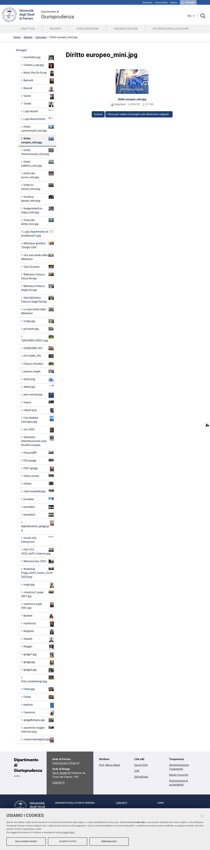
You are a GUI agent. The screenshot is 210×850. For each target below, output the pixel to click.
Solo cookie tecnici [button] (26, 841)
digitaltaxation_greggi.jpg (37, 526)
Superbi (38, 639)
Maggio (38, 647)
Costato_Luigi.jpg (38, 65)
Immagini (41, 37)
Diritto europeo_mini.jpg (132, 99)
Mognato (38, 631)
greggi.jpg (38, 662)
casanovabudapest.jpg (38, 740)
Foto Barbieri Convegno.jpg (37, 419)
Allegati (28, 37)
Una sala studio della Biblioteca (37, 257)
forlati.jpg (38, 689)
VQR (136, 771)
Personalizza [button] (109, 841)
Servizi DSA (141, 765)
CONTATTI (58, 782)
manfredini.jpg (38, 57)
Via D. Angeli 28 (61, 772)
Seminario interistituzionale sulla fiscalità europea (37, 441)
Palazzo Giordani (38, 363)
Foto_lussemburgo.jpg (37, 679)
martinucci (38, 624)
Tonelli (38, 104)
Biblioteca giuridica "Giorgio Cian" (37, 245)
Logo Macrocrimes (38, 119)
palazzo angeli (38, 371)
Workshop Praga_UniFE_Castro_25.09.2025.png (37, 572)
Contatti (121, 803)
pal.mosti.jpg (38, 328)
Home (16, 37)
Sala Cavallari (38, 266)
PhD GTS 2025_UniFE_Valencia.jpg (37, 551)
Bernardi (38, 81)
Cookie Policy (68, 832)
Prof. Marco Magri (109, 765)
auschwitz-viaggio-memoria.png (37, 729)
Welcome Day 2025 (38, 561)
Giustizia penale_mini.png (37, 198)
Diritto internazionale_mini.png (37, 152)
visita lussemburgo (38, 491)
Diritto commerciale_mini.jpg (37, 128)
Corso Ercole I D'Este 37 (66, 763)
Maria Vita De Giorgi (38, 73)
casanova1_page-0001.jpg (37, 594)
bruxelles (38, 499)
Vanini (38, 96)
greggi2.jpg (38, 670)
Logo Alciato (38, 111)
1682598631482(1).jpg (37, 338)
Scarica (98, 114)
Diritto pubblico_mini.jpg (37, 163)
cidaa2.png (38, 410)
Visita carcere (38, 476)
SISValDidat (141, 776)
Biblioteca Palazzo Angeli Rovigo (37, 288)
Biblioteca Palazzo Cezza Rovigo (37, 276)
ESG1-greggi (38, 469)
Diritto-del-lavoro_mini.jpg (37, 175)
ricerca (38, 402)
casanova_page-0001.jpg (37, 605)
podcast (38, 705)
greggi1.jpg (38, 655)
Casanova (38, 713)
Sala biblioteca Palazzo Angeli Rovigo (37, 299)
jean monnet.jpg (38, 395)
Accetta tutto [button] (67, 841)
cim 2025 (38, 430)
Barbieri (38, 616)
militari (38, 483)
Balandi (38, 88)
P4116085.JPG (38, 356)
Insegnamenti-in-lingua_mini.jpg (37, 210)
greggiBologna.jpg (38, 720)
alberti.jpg (38, 386)
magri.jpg (38, 585)
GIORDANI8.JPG (38, 348)
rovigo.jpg (38, 321)
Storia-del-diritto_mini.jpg (37, 222)
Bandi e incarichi (178, 774)
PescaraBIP (38, 452)
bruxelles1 (38, 507)
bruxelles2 (38, 515)
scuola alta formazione (37, 539)
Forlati (38, 697)
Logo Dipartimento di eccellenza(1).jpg (37, 233)
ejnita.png (38, 379)
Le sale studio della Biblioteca (37, 311)
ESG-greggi (38, 460)
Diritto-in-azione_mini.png (37, 187)
